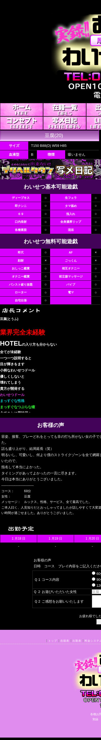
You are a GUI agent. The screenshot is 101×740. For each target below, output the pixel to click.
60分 (93, 574)
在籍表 (64, 643)
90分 (93, 580)
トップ (52, 643)
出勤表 (76, 643)
